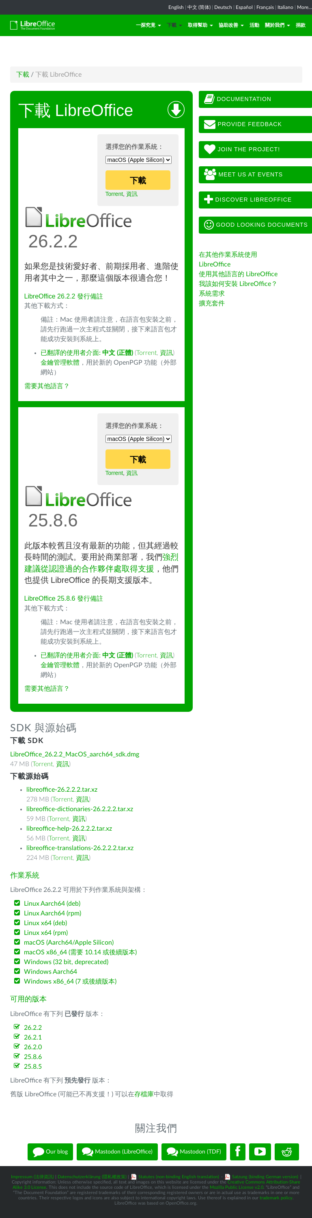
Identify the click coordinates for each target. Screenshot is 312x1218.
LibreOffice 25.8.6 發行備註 (63, 598)
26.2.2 (33, 1028)
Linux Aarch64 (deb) (52, 903)
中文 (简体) (199, 7)
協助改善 (231, 25)
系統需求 (212, 293)
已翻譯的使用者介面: (87, 353)
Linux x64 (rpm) (46, 933)
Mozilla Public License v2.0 (236, 1187)
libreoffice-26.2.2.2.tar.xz (61, 789)
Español (244, 7)
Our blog (50, 1152)
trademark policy (276, 1198)
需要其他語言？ (47, 386)
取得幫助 (200, 25)
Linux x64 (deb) (45, 923)
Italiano (285, 7)
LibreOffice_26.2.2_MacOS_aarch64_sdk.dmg (74, 754)
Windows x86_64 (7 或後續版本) (70, 981)
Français (265, 7)
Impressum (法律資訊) (32, 1177)
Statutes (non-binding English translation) (178, 1177)
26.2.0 (33, 1047)
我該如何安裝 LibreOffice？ (238, 284)
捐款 (301, 25)
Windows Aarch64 (50, 972)
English (176, 7)
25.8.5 (33, 1066)
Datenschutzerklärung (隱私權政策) (92, 1177)
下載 (174, 25)
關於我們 (277, 25)
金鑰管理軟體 (60, 362)
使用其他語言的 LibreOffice (238, 274)
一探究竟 (148, 25)
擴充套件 (212, 303)
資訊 (132, 194)
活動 (254, 25)
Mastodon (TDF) (194, 1152)
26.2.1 (33, 1037)
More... (304, 7)
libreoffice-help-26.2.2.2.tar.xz (69, 828)
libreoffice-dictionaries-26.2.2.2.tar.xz (79, 809)
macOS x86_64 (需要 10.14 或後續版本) (80, 952)
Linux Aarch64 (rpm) (52, 913)
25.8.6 (33, 1057)
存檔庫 (144, 1094)
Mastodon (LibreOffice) (117, 1152)
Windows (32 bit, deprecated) (66, 962)
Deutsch (223, 7)
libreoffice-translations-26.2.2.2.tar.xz (79, 848)
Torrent (114, 194)
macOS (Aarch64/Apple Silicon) (69, 942)
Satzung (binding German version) (265, 1177)
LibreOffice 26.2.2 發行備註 (63, 296)
